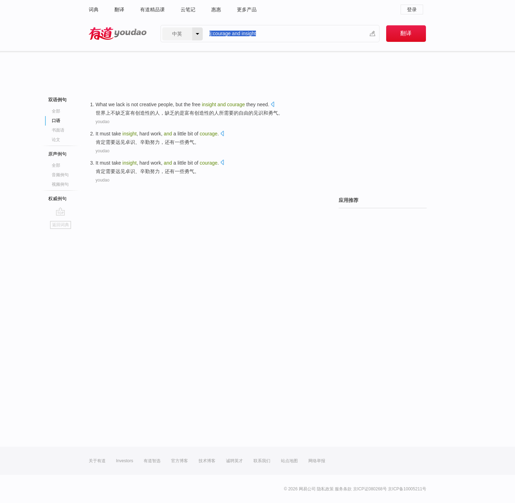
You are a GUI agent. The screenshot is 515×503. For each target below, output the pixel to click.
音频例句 (60, 174)
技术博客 (207, 460)
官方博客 (179, 460)
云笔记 (188, 9)
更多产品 (247, 9)
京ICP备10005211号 (407, 488)
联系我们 (261, 460)
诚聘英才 (234, 460)
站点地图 (289, 460)
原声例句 (57, 154)
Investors (124, 460)
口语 (56, 120)
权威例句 (57, 198)
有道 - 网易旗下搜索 (117, 33)
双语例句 (57, 99)
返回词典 (60, 224)
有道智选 (152, 460)
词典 (94, 9)
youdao (102, 121)
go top (60, 211)
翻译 (119, 9)
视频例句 (60, 184)
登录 (412, 9)
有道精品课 (152, 9)
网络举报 (316, 460)
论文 (56, 139)
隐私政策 (325, 488)
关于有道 (97, 460)
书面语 (58, 130)
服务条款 (343, 488)
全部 (56, 111)
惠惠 (216, 9)
